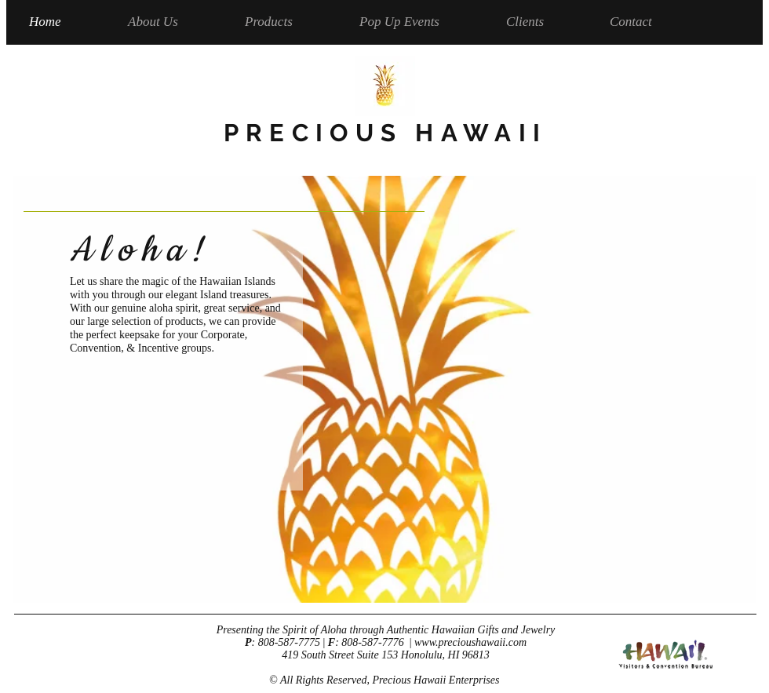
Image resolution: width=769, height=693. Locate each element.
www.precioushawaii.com (470, 642)
